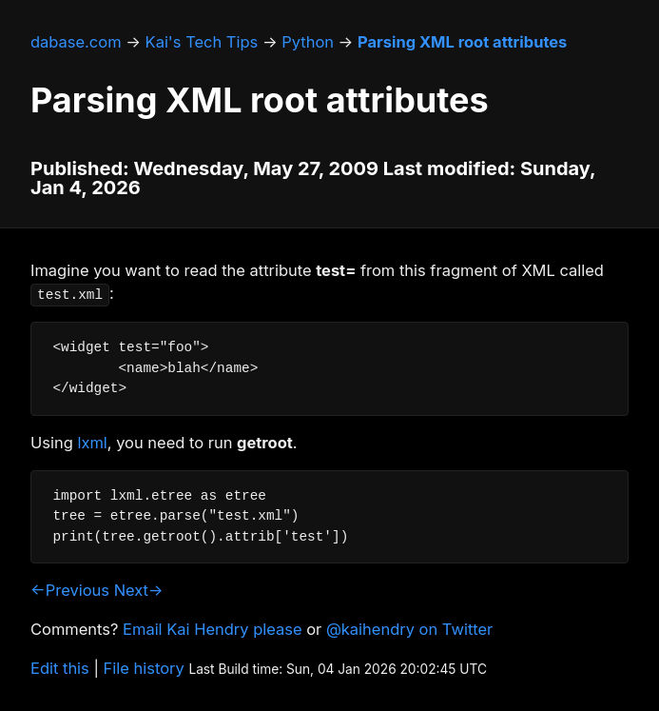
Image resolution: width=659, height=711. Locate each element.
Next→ (139, 590)
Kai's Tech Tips (202, 41)
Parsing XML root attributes (462, 41)
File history (144, 668)
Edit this (59, 668)
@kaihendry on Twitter (409, 629)
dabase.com (76, 41)
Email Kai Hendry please (212, 629)
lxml (92, 442)
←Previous (69, 590)
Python (307, 41)
